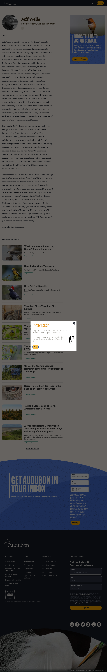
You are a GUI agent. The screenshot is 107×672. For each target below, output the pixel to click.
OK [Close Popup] (35, 347)
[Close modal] (74, 323)
